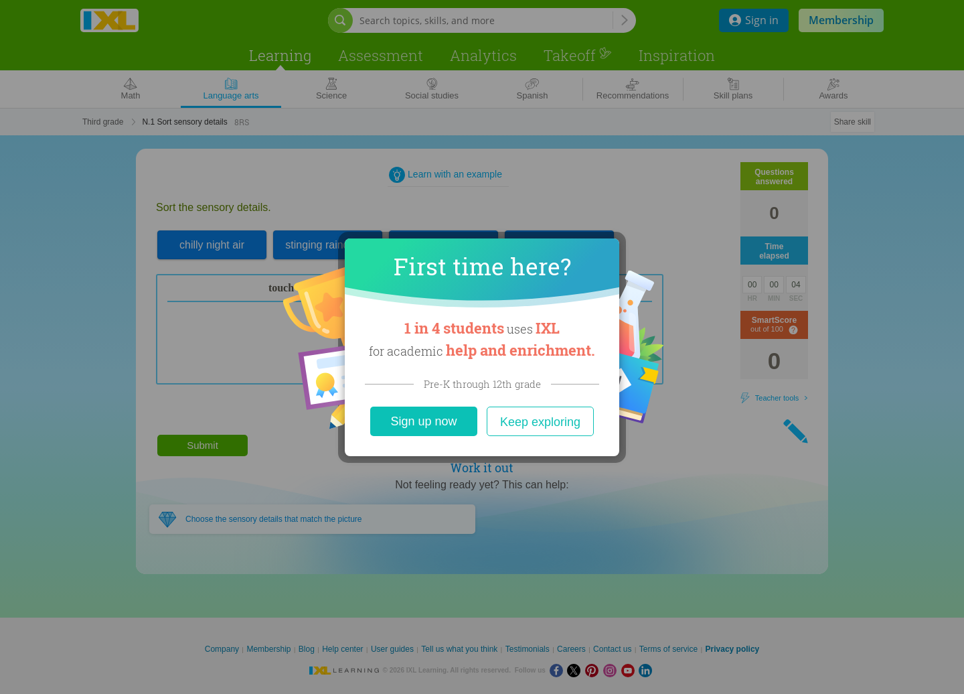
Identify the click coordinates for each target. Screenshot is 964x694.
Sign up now (423, 421)
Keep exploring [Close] (540, 422)
